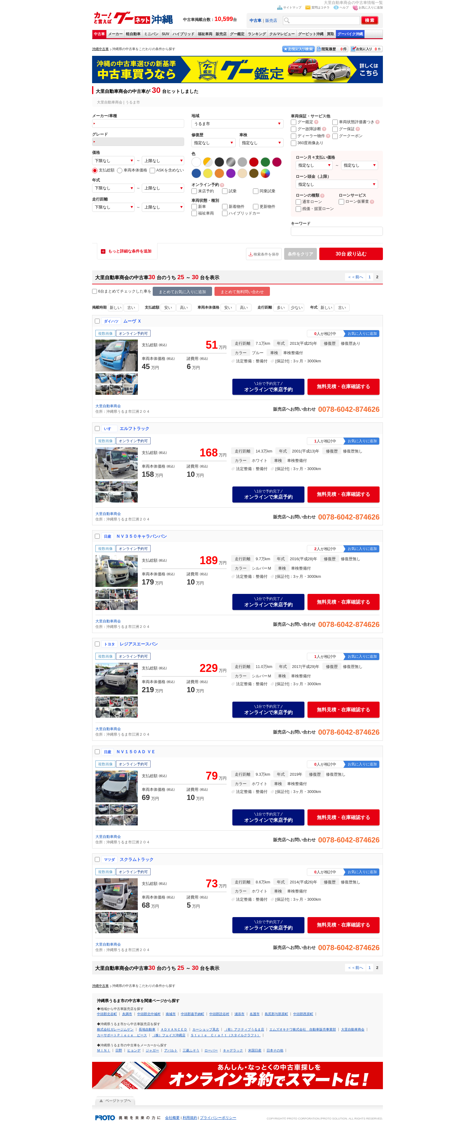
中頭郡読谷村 (219, 1014)
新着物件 (233, 206)
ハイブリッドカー (241, 213)
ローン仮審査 (354, 201)
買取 (330, 34)
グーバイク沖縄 (350, 34)
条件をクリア (300, 254)
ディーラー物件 (308, 136)
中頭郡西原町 (303, 1014)
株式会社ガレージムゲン (115, 1029)
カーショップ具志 (205, 1029)
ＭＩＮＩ (103, 1050)
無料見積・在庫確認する (343, 386)
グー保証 (343, 129)
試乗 (229, 191)
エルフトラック (134, 428)
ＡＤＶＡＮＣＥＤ (174, 1029)
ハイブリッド (183, 34)
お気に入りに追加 (371, 7)
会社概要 (172, 1118)
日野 (118, 1050)
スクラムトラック (137, 859)
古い (131, 307)
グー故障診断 (306, 129)
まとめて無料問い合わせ (242, 292)
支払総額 (103, 170)
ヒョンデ (134, 1050)
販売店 (271, 20)
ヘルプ (344, 7)
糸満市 (127, 1014)
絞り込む (351, 253)
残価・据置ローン (315, 208)
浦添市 (239, 1014)
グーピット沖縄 (311, 34)
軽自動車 (133, 34)
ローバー (211, 1050)
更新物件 (264, 206)
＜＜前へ (355, 277)
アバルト (171, 1050)
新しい (115, 307)
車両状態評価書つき (353, 122)
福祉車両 (205, 34)
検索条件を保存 (266, 254)
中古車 (99, 34)
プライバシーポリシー (218, 1118)
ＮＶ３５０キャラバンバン (141, 536)
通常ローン (309, 201)
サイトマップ (292, 7)
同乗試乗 (264, 191)
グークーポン (347, 136)
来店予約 (202, 191)
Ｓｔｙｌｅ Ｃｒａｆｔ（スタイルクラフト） (226, 1035)
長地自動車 (147, 1029)
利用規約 (190, 1118)
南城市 (171, 1014)
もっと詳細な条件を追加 (129, 251)
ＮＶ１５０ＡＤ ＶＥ (135, 752)
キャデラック (233, 1050)
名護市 (255, 1014)
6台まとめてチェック (114, 291)
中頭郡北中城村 (149, 1014)
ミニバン (151, 34)
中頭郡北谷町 (107, 1014)
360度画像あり (307, 143)
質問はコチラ (320, 7)
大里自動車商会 (108, 406)
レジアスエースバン (139, 644)
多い (281, 307)
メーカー (115, 34)
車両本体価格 (132, 170)
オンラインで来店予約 (268, 386)
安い (168, 307)
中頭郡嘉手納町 (192, 1014)
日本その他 (275, 1050)
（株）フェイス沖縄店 (168, 1035)
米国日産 (254, 1050)
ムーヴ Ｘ (132, 321)
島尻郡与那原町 (276, 1014)
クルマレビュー (282, 34)
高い (184, 307)
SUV (165, 34)
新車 (198, 206)
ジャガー (152, 1050)
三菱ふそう (191, 1050)
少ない (297, 307)
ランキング (257, 34)
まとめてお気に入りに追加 (182, 292)
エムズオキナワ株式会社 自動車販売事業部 (302, 1029)
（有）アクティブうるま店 (244, 1029)
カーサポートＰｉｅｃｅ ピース (122, 1035)
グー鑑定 (237, 34)
